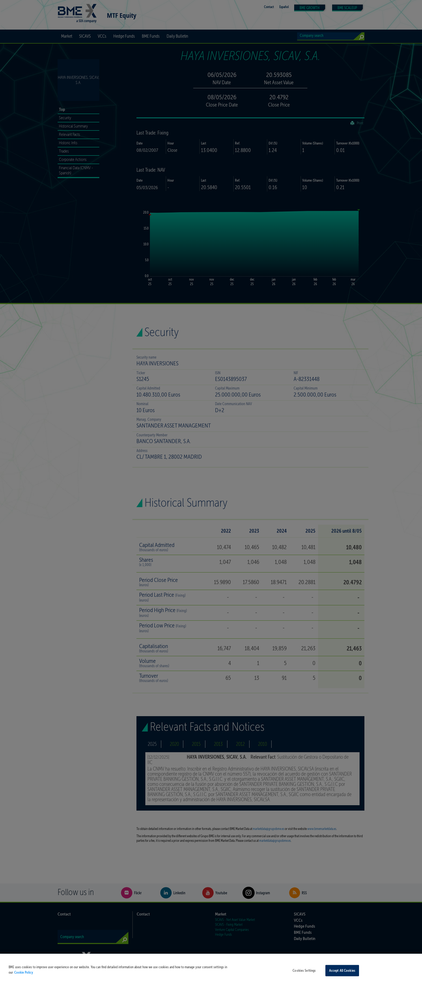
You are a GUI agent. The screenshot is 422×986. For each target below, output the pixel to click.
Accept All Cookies (342, 975)
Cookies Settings (304, 975)
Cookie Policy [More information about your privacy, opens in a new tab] (23, 977)
